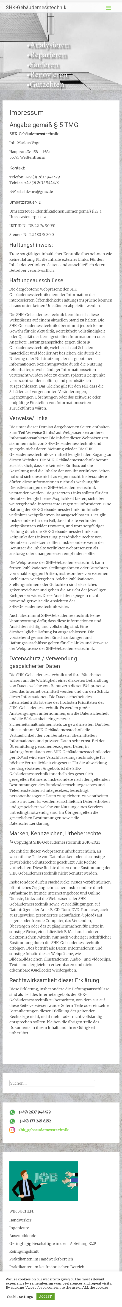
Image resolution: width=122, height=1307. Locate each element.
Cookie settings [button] (20, 1297)
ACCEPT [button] (45, 1297)
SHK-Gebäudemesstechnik (36, 7)
